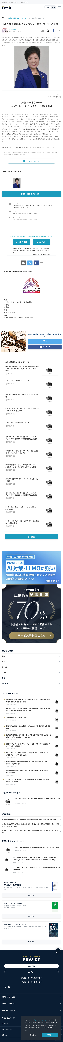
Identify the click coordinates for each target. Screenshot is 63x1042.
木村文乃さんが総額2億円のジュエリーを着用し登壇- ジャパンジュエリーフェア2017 (22, 452)
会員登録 (31, 966)
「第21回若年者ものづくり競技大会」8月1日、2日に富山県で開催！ (37, 847)
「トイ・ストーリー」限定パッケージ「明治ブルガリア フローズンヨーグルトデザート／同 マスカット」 (28, 754)
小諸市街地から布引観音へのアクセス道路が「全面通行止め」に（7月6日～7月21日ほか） (28, 763)
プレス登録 (21, 242)
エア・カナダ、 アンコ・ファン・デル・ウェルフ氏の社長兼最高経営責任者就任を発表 (36, 868)
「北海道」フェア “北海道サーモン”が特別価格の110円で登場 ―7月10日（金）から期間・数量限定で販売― (28, 709)
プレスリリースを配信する (31, 978)
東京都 (15, 213)
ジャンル (5, 667)
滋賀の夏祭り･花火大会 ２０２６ (16, 717)
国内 (48, 7)
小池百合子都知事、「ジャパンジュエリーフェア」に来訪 (22, 396)
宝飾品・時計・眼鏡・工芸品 (21, 207)
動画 (3, 678)
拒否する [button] (33, 1035)
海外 (53, 7)
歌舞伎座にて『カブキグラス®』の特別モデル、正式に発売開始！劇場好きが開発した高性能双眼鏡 (28, 701)
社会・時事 (44, 205)
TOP (6, 18)
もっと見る (31, 536)
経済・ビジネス (36, 205)
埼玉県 (26, 213)
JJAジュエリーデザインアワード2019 (17, 381)
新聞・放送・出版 (14, 18)
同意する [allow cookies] (50, 1035)
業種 (3, 656)
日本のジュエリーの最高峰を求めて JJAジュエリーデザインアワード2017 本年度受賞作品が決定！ (22, 438)
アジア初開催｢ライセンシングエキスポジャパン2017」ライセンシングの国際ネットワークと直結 (21, 466)
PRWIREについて (8, 1004)
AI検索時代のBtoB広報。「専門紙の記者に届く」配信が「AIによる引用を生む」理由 (29, 820)
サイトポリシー (6, 1024)
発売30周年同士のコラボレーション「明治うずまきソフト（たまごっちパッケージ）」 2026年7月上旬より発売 (28, 736)
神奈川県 (20, 213)
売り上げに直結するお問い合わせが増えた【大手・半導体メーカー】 (37, 800)
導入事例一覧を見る (21, 803)
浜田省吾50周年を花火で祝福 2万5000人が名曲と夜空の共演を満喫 (28, 727)
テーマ (4, 662)
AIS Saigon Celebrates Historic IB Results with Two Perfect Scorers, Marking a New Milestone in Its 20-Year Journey (35, 858)
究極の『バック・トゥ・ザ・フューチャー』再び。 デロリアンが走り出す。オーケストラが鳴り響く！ (28, 745)
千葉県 (31, 213)
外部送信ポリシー (7, 1029)
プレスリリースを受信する (31, 982)
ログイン (41, 242)
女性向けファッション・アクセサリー (22, 205)
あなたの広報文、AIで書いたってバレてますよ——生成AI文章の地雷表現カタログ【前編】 (30, 831)
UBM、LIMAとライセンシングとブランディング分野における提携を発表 (22, 522)
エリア (4, 672)
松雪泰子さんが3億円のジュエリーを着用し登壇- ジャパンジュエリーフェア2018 (22, 410)
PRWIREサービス (8, 997)
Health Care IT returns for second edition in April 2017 (22, 508)
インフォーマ (25, 18)
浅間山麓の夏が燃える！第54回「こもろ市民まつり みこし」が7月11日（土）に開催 (28, 771)
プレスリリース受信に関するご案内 (41, 254)
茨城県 (36, 213)
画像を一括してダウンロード (31, 194)
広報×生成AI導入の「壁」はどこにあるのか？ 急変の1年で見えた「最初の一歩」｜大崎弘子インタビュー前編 (30, 825)
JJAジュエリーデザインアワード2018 (17, 423)
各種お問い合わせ (8, 1010)
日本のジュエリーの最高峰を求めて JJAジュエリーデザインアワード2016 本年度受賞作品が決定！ (22, 494)
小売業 (50, 205)
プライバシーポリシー (40, 1020)
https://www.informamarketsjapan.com (19, 317)
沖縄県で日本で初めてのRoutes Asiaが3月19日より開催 (22, 480)
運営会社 (4, 1035)
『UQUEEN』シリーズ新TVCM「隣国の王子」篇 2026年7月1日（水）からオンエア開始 (28, 780)
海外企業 (5, 683)
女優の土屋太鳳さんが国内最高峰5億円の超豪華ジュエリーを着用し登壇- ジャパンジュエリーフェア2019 (22, 369)
